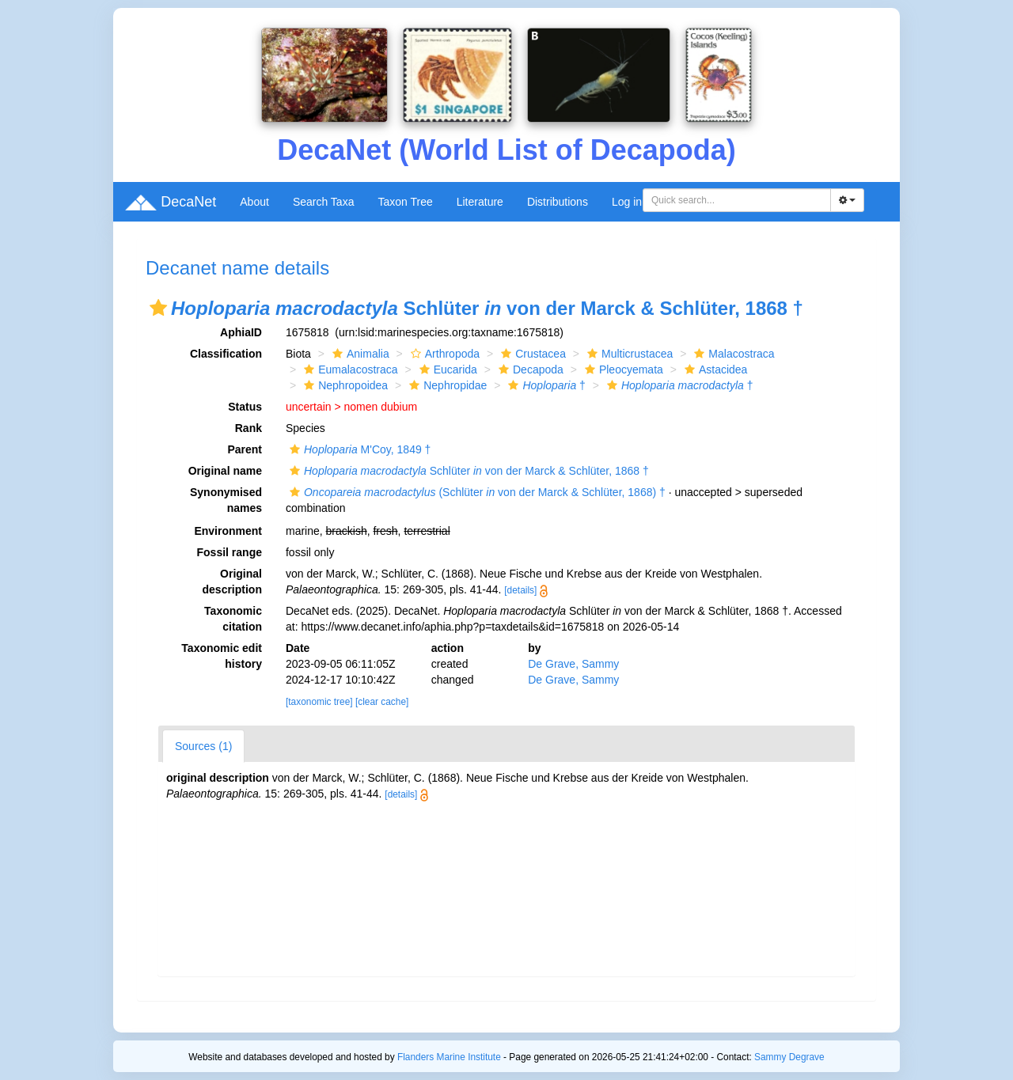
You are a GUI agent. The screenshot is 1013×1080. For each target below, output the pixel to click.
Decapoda (529, 369)
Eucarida (446, 369)
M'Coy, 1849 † (358, 449)
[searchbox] (739, 200)
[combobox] (737, 200)
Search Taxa (324, 201)
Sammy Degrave (789, 1057)
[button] (158, 307)
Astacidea (714, 369)
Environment (228, 531)
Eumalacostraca (348, 369)
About (254, 201)
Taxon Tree (405, 201)
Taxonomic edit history (221, 656)
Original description (232, 581)
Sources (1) (203, 746)
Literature (480, 201)
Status (245, 406)
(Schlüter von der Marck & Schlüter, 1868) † (476, 492)
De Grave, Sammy (573, 663)
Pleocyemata (622, 369)
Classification (226, 353)
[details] (520, 590)
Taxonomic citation (233, 618)
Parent (244, 449)
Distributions (557, 201)
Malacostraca (732, 353)
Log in (627, 201)
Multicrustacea (628, 353)
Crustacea (531, 353)
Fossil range (229, 552)
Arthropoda (443, 353)
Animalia (358, 353)
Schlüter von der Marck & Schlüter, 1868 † (467, 470)
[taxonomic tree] (319, 701)
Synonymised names (226, 500)
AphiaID (241, 332)
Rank (248, 428)
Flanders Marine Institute (449, 1057)
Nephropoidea (344, 385)
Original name (225, 470)
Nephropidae (446, 385)
